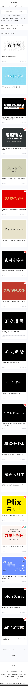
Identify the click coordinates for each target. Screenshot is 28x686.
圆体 (23, 25)
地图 (20, 18)
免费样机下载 (9, 683)
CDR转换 (16, 18)
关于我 (13, 665)
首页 (3, 6)
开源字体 (3, 18)
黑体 (12, 25)
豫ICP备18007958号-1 (14, 679)
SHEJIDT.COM (15, 676)
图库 (12, 20)
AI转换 (11, 18)
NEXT (14, 655)
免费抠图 (16, 20)
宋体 (7, 25)
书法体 (8, 28)
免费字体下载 (16, 683)
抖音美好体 (24, 16)
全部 (2, 25)
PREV (4, 649)
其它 (22, 28)
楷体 (17, 25)
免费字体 (23, 6)
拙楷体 (24, 18)
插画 (7, 18)
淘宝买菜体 (9, 16)
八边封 (7, 20)
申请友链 (22, 683)
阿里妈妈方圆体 (16, 16)
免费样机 (17, 6)
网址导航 (10, 6)
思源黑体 (3, 20)
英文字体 (15, 28)
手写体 (2, 28)
